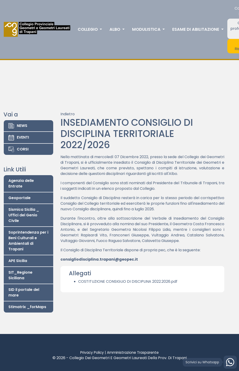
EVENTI (18, 137)
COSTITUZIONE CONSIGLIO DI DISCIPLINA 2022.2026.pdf (127, 281)
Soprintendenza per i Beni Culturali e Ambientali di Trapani (28, 241)
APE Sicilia (17, 260)
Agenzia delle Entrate (21, 183)
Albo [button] (115, 29)
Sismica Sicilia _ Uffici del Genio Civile (23, 215)
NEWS (17, 126)
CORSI (18, 149)
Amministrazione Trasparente (133, 352)
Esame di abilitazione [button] (196, 29)
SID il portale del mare (23, 292)
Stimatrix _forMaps (27, 307)
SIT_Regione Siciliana (20, 275)
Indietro (67, 114)
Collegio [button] (88, 29)
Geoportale (19, 198)
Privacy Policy (92, 352)
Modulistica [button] (147, 29)
